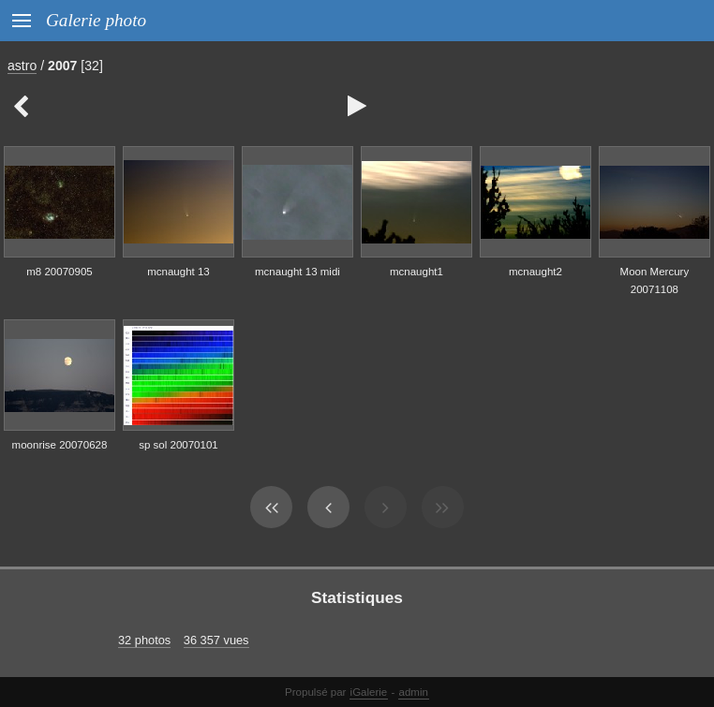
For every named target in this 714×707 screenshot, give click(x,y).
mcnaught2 (535, 271)
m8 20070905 (59, 271)
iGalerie (369, 692)
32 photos (144, 640)
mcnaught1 (416, 271)
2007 (62, 65)
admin (413, 692)
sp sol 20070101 (178, 444)
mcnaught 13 (178, 271)
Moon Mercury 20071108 (655, 280)
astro (22, 65)
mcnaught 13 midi (297, 271)
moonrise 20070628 (60, 444)
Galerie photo (96, 20)
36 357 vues (216, 640)
